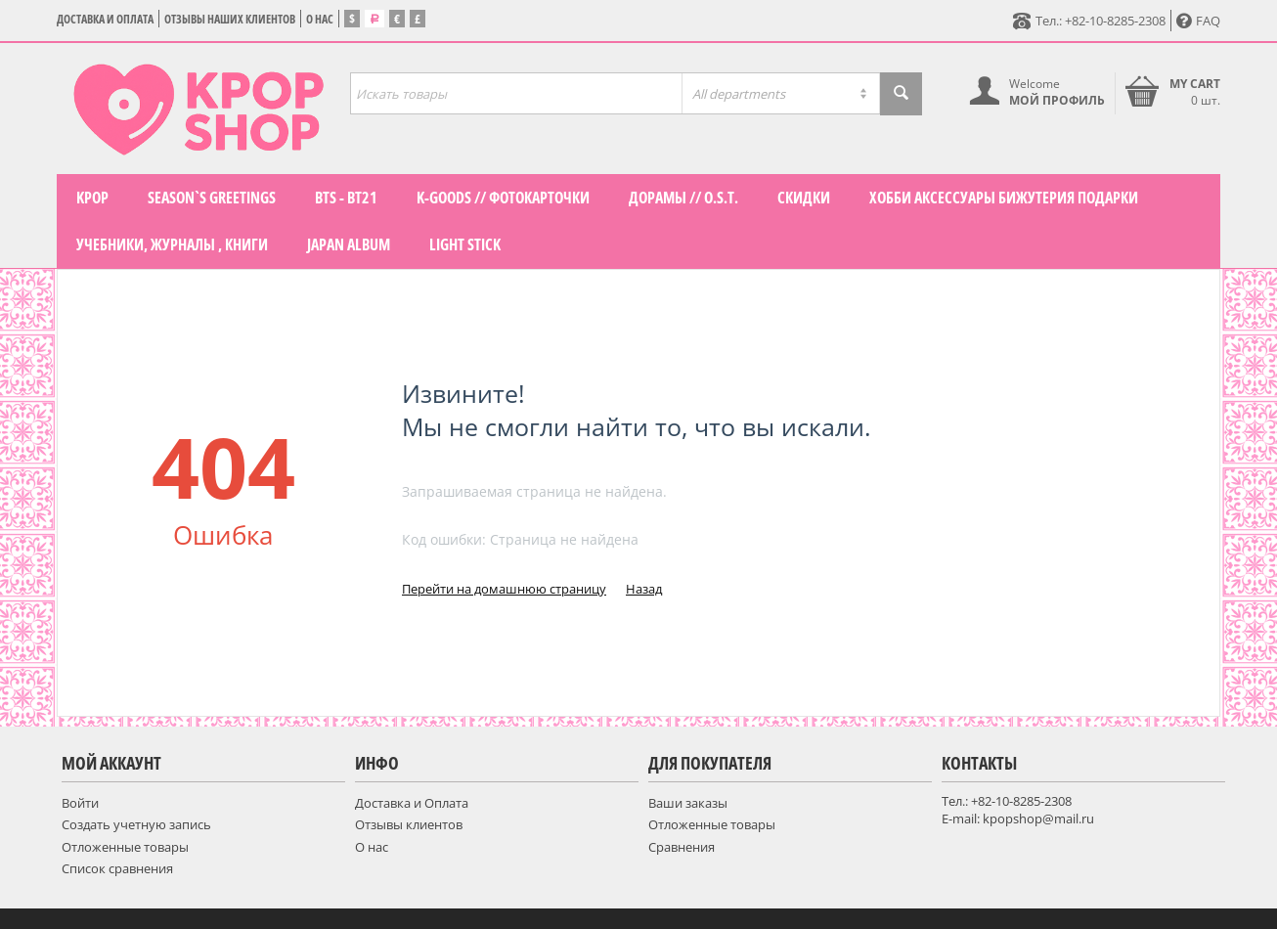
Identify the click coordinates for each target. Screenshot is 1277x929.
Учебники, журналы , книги (172, 244)
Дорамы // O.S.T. (683, 197)
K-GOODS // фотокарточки (503, 197)
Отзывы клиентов (408, 824)
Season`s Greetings (212, 197)
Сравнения (681, 847)
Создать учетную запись (136, 824)
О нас (319, 19)
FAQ (1198, 20)
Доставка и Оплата (105, 19)
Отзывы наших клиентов (229, 19)
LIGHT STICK (465, 244)
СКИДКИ (803, 197)
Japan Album (348, 244)
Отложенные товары (125, 847)
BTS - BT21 (346, 197)
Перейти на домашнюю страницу (504, 588)
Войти (80, 803)
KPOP (92, 197)
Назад (644, 588)
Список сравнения (117, 868)
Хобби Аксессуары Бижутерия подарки (1003, 197)
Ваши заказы (687, 803)
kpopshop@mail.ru (1038, 818)
